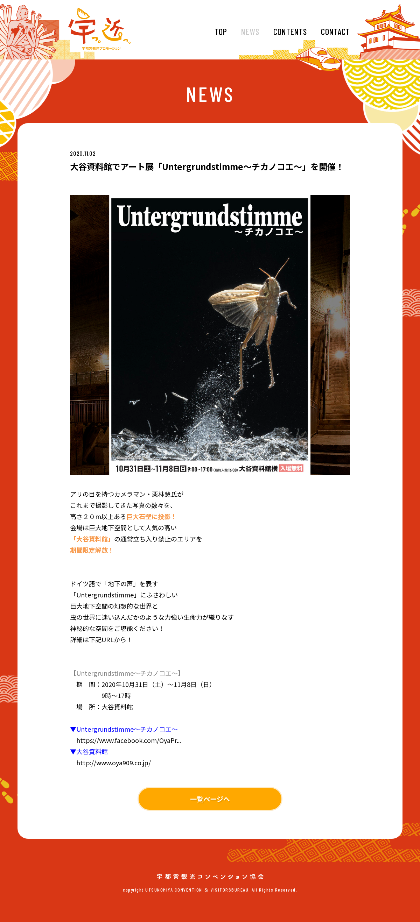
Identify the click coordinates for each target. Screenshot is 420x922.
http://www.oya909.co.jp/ (113, 762)
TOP (221, 32)
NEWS (250, 32)
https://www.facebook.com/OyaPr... (128, 740)
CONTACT (335, 32)
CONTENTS (290, 32)
